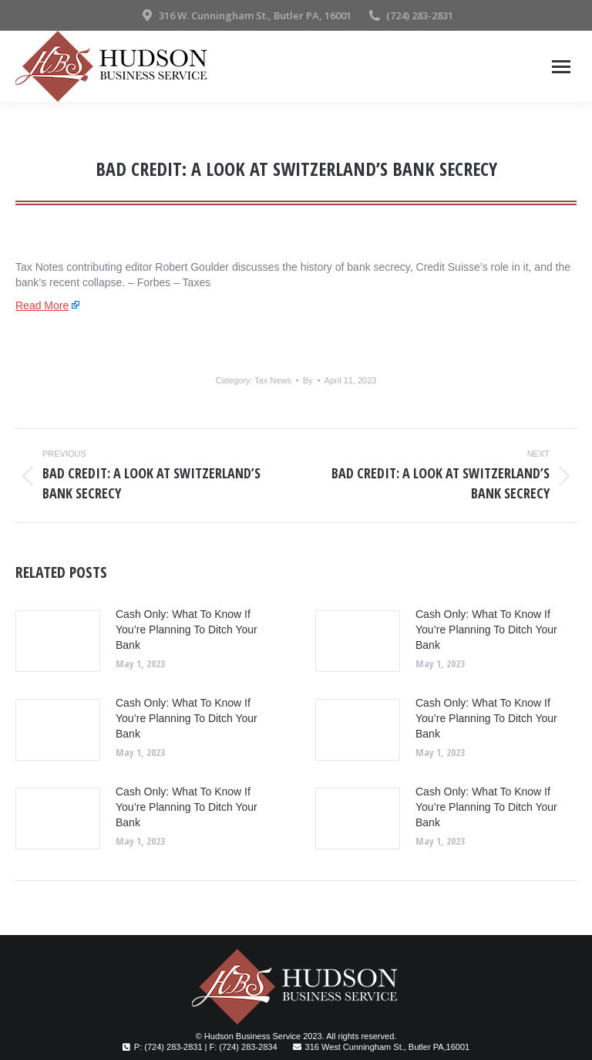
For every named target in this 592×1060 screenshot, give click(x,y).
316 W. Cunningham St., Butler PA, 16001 (246, 15)
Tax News (272, 380)
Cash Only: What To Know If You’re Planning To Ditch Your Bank (186, 629)
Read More (42, 305)
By (308, 380)
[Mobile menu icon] (561, 67)
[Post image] (57, 641)
